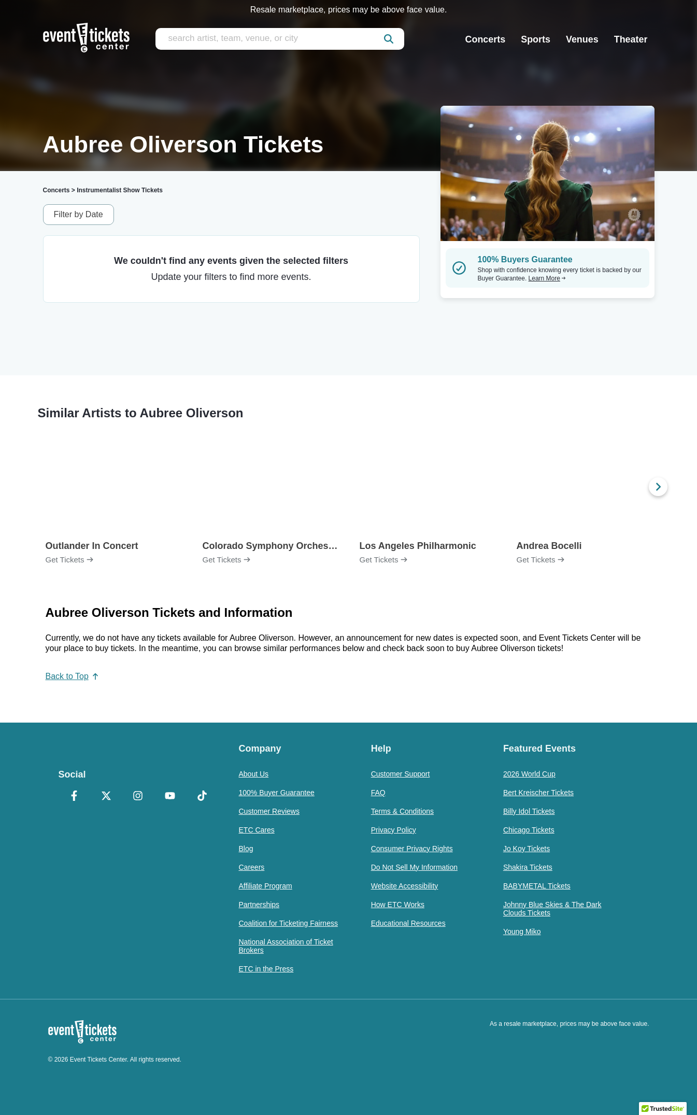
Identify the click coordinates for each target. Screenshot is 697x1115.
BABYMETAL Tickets (537, 886)
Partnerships (259, 904)
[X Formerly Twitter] (106, 797)
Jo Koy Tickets (526, 848)
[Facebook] (75, 797)
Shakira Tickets (527, 867)
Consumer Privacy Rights (412, 848)
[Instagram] (138, 797)
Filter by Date (78, 214)
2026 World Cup (529, 774)
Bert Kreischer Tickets (538, 792)
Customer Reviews (269, 811)
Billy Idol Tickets (529, 811)
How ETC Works (397, 904)
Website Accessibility (404, 886)
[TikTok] (202, 797)
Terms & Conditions (402, 811)
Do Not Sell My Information (414, 867)
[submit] (388, 39)
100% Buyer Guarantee (277, 792)
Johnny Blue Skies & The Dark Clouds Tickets (552, 908)
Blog (246, 848)
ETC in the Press (266, 969)
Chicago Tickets (528, 830)
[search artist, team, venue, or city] (279, 39)
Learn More (547, 278)
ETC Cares (257, 830)
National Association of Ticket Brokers (286, 946)
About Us (254, 774)
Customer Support (400, 774)
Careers (252, 867)
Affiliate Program (265, 886)
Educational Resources (408, 923)
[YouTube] (170, 797)
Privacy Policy (393, 830)
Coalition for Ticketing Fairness (288, 923)
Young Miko (522, 931)
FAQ (378, 792)
